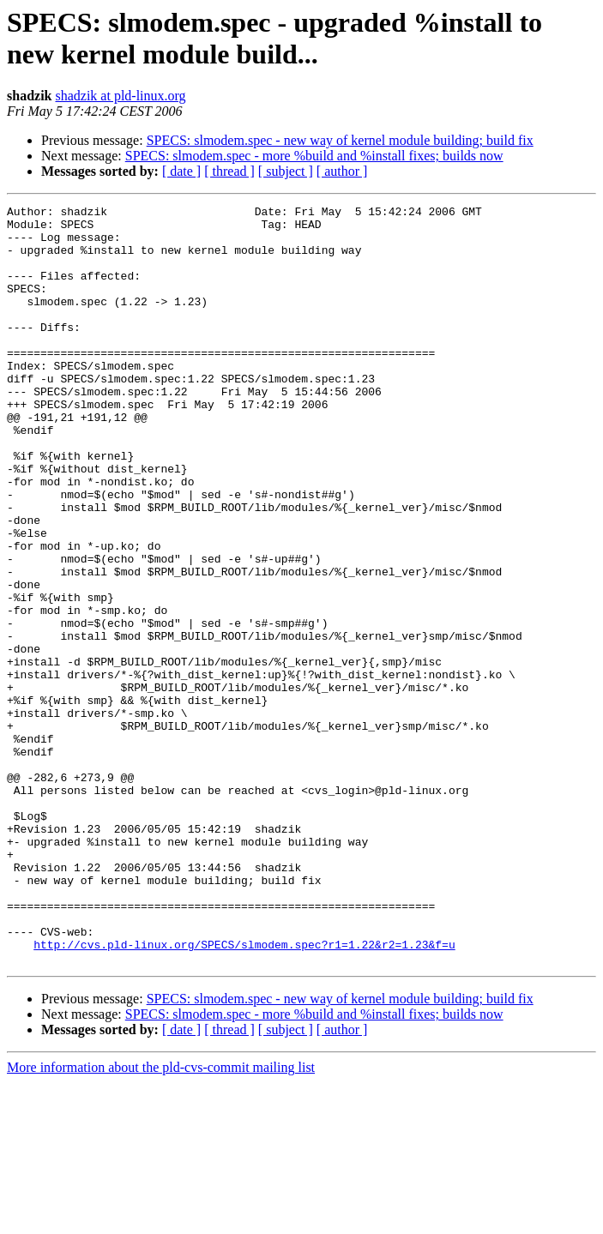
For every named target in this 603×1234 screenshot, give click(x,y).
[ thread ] (229, 171)
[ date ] (181, 171)
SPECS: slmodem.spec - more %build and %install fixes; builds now (314, 155)
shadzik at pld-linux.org (120, 95)
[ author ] (342, 171)
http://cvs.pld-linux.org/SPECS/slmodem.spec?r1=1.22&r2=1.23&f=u (244, 1093)
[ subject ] (285, 171)
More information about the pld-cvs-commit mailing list (161, 1219)
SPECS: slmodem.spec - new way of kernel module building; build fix (340, 140)
